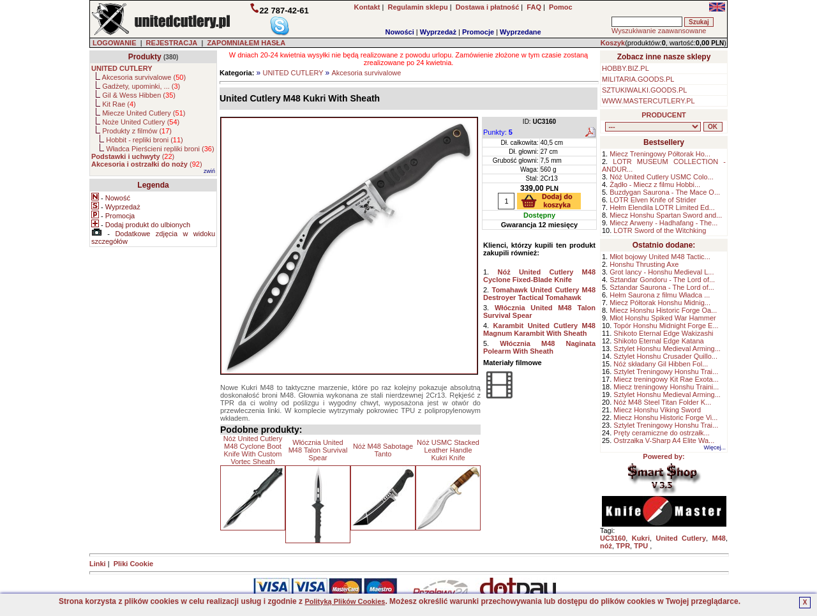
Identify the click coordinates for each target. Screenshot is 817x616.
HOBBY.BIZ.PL (625, 68)
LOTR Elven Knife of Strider (653, 200)
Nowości (400, 32)
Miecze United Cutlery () (143, 113)
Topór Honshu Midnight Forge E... (665, 325)
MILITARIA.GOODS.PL (638, 79)
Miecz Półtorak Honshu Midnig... (660, 302)
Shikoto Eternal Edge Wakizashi (663, 333)
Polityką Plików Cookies (344, 601)
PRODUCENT (663, 115)
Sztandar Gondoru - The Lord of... (662, 279)
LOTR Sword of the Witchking (659, 230)
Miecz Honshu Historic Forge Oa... (663, 310)
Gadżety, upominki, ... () (141, 86)
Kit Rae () (119, 104)
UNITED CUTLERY (292, 73)
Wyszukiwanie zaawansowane (658, 30)
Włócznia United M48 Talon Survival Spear (318, 450)
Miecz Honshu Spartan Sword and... (666, 215)
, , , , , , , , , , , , (653, 126)
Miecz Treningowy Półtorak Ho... (660, 154)
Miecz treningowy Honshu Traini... (666, 387)
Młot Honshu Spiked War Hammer (663, 318)
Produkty (144, 56)
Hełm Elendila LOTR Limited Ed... (662, 207)
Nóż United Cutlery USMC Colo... (662, 177)
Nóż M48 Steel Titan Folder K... (662, 402)
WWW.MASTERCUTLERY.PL (648, 101)
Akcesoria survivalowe (366, 73)
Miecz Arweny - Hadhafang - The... (663, 223)
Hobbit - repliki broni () (144, 140)
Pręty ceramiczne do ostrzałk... (661, 433)
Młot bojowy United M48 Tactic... (660, 256)
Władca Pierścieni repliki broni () (160, 149)
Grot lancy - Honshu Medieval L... (662, 272)
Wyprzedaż (438, 32)
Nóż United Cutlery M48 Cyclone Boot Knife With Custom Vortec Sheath (252, 450)
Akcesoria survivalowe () (144, 77)
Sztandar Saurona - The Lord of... (662, 287)
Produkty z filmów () (137, 131)
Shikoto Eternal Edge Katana (658, 341)
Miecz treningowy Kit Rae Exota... (665, 379)
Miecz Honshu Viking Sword (657, 410)
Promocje (478, 32)
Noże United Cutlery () (140, 122)
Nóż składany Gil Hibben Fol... (660, 364)
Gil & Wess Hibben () (139, 95)
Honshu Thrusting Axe (644, 264)
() (132, 156)
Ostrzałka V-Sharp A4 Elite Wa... (663, 440)
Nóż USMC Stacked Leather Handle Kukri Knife (448, 450)
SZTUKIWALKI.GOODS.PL (644, 90)
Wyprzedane (520, 32)
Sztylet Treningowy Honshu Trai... (665, 371)
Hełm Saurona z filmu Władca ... (660, 295)
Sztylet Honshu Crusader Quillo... (665, 356)
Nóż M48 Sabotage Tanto (383, 450)
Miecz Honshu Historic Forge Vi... (665, 417)
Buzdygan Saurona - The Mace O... (665, 192)
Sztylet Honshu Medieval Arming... (667, 348)
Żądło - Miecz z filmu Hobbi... (655, 184)
